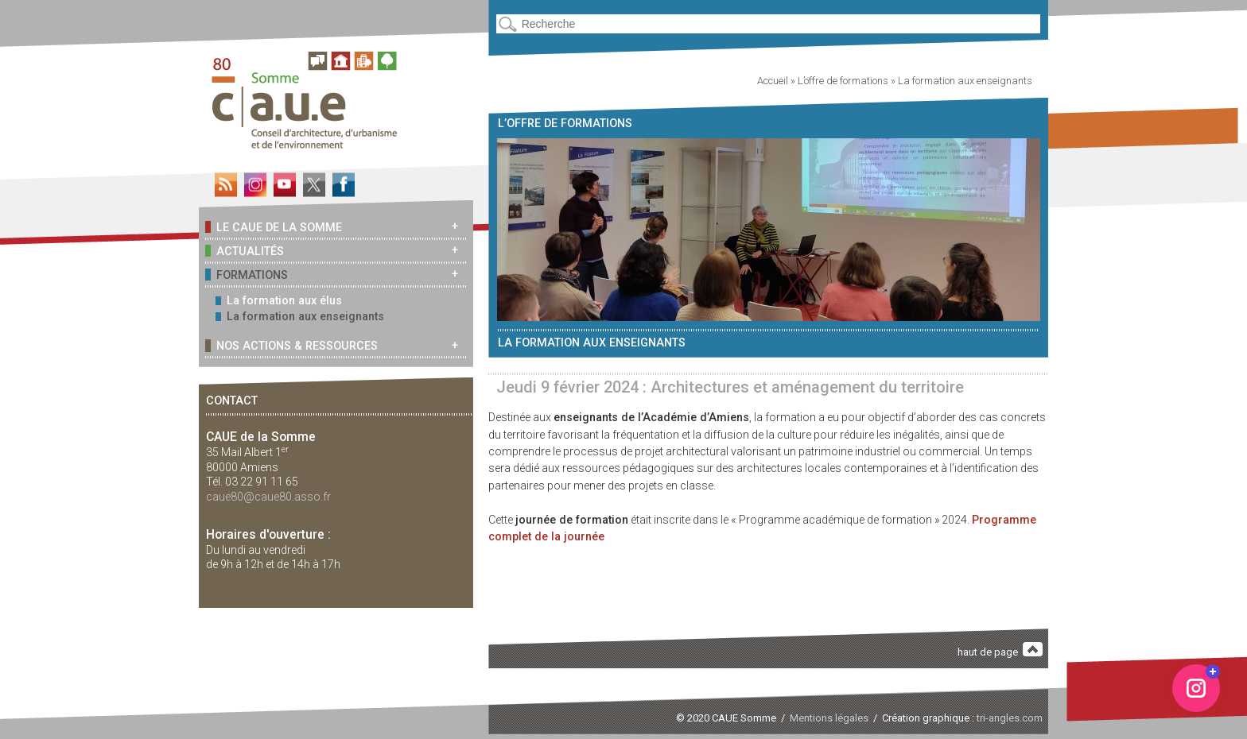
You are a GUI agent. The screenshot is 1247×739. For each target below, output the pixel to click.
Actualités (244, 250)
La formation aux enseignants (300, 316)
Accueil (772, 81)
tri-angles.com (1010, 718)
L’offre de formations (843, 81)
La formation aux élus (279, 301)
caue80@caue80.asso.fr (268, 496)
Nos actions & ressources (291, 345)
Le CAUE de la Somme (273, 227)
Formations (246, 274)
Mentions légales (829, 718)
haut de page (1000, 650)
